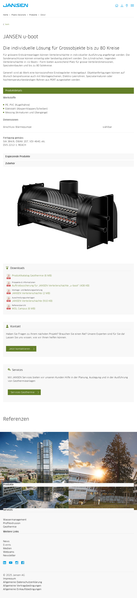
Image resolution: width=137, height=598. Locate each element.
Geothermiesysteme (14, 505)
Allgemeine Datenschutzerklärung (22, 582)
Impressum (9, 579)
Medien (7, 548)
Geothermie (9, 527)
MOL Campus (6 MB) (23, 308)
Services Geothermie (22, 392)
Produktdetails (13, 90)
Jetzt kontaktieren (19, 349)
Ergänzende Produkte (17, 156)
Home (5, 15)
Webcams (8, 552)
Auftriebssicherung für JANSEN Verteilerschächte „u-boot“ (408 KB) (50, 285)
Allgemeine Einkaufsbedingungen (22, 589)
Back (7, 24)
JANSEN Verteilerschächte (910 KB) (32, 301)
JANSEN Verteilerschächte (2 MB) (31, 293)
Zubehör (10, 163)
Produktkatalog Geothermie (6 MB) (32, 275)
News (6, 541)
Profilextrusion (11, 501)
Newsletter (9, 555)
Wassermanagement (14, 494)
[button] (68, 485)
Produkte (33, 15)
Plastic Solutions (18, 15)
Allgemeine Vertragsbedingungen (22, 586)
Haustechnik (10, 498)
